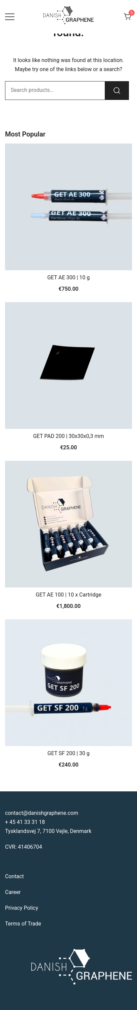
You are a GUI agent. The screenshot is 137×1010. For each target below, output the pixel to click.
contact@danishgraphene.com (41, 813)
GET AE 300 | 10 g (68, 277)
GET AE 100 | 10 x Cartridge (68, 595)
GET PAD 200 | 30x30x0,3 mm (68, 436)
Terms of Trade (23, 923)
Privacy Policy (21, 908)
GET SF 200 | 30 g (68, 753)
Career (13, 892)
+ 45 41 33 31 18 (25, 822)
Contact (14, 876)
